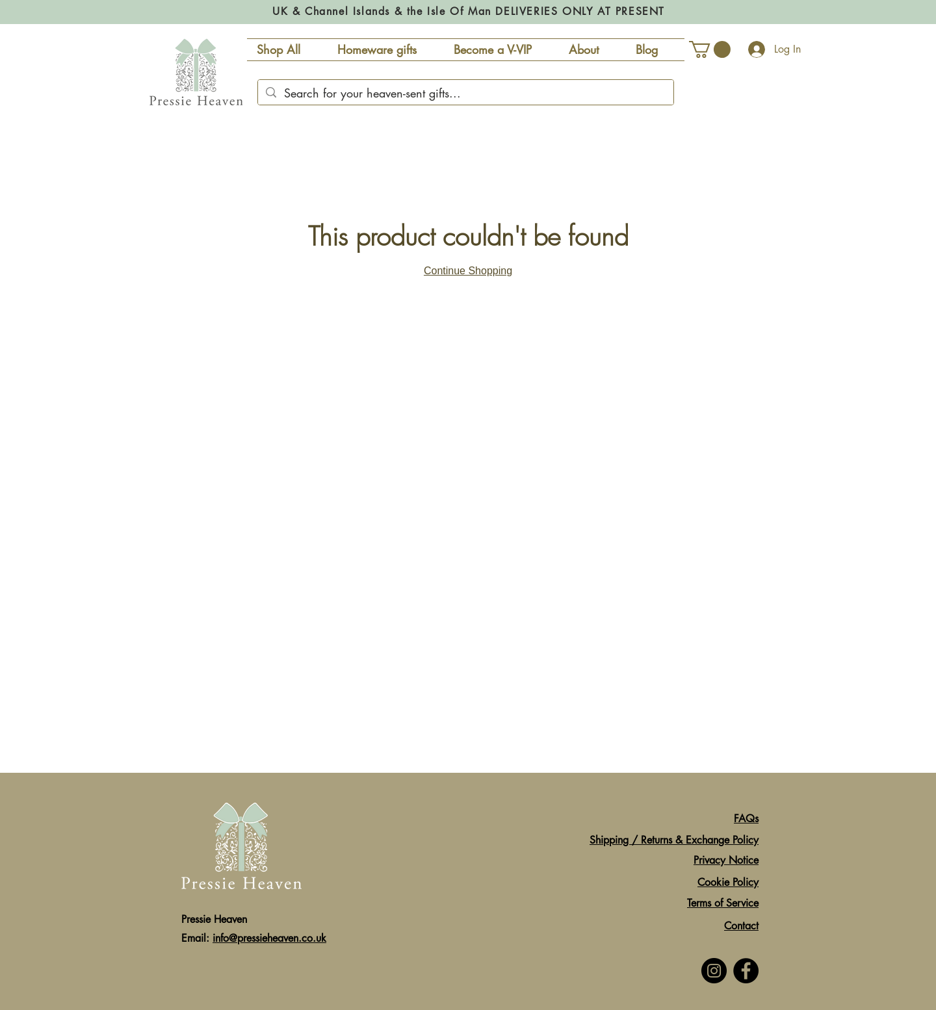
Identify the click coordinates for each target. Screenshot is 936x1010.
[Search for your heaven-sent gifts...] (465, 93)
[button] (710, 49)
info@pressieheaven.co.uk (269, 938)
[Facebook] (746, 970)
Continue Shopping (468, 270)
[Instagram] (714, 970)
